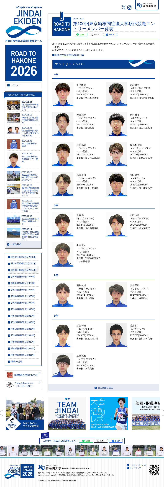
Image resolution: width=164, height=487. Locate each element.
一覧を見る (15, 244)
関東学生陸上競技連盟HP (69, 55)
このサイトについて (138, 465)
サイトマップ (135, 468)
